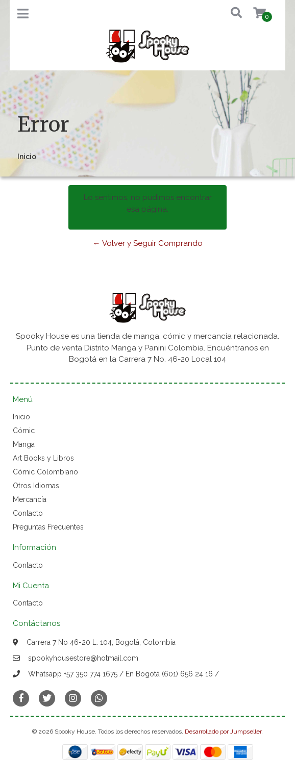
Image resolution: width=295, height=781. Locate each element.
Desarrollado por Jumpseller (223, 731)
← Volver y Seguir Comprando (148, 243)
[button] (229, 13)
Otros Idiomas (36, 486)
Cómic (24, 430)
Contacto (28, 513)
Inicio (21, 417)
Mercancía (29, 499)
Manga (24, 444)
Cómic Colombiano (45, 472)
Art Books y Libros (43, 458)
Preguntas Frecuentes (48, 527)
